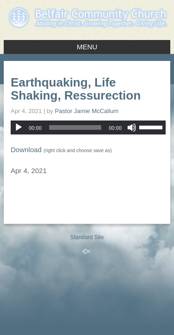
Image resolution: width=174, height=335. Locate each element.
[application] (88, 127)
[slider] (75, 127)
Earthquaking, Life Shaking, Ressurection (76, 88)
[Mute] (131, 127)
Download (26, 150)
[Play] (18, 127)
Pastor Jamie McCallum (86, 110)
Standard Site (87, 237)
